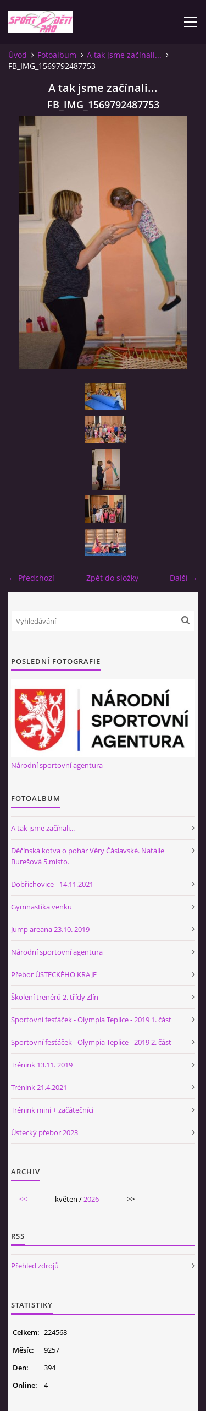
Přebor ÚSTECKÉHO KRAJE (54, 974)
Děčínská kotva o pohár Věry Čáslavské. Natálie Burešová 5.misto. (87, 856)
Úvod (17, 55)
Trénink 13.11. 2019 (42, 1065)
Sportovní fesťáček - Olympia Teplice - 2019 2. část (91, 1042)
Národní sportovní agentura (57, 765)
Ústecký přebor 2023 (44, 1132)
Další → (184, 578)
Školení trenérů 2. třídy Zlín (54, 997)
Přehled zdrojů (35, 1266)
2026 (91, 1199)
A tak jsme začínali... (124, 55)
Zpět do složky (112, 578)
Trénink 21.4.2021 (39, 1087)
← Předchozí (31, 578)
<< (23, 1199)
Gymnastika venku (41, 907)
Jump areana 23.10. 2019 (50, 929)
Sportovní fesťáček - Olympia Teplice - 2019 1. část (91, 1020)
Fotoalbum (56, 55)
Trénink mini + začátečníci (52, 1110)
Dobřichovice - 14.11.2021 (52, 884)
